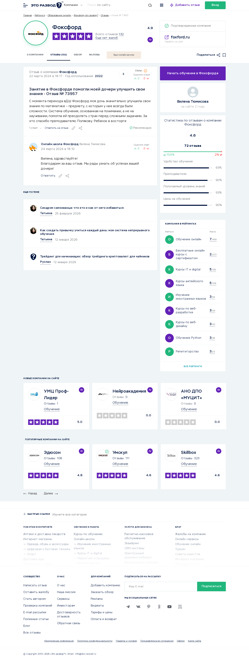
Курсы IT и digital (188, 269)
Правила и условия (126, 641)
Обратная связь (68, 623)
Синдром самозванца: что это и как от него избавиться (82, 208)
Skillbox (188, 453)
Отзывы (49, 403)
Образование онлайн (59, 16)
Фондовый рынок (187, 564)
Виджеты (97, 605)
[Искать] (121, 5)
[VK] (138, 607)
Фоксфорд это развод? (86, 16)
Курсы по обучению (88, 534)
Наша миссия (66, 592)
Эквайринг (131, 543)
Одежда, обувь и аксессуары (48, 544)
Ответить (48, 175)
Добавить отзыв (187, 5)
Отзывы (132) (58, 55)
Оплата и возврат (104, 619)
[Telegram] (127, 607)
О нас (61, 585)
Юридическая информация (59, 641)
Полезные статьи (36, 619)
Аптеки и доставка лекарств (44, 534)
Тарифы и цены (102, 612)
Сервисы (63, 599)
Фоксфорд (68, 72)
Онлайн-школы (84, 539)
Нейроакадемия (129, 391)
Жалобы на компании (190, 534)
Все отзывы (32, 632)
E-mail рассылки (34, 612)
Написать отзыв (35, 585)
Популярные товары (38, 564)
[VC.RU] (179, 607)
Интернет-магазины (37, 539)
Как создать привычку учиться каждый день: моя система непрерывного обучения (95, 232)
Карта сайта (194, 641)
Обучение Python (188, 338)
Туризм (180, 549)
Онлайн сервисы (187, 539)
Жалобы (94, 55)
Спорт (31, 554)
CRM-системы (134, 548)
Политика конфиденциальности (95, 641)
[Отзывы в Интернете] (46, 5)
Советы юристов (187, 554)
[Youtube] (169, 607)
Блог (26, 626)
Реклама (97, 599)
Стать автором (34, 599)
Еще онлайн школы (124, 55)
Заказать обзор (102, 592)
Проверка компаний (37, 605)
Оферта (181, 641)
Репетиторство (187, 351)
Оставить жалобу (36, 592)
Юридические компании (141, 562)
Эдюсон (52, 453)
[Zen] (159, 607)
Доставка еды (33, 559)
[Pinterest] (148, 607)
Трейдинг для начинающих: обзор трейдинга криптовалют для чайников (95, 256)
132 (121, 34)
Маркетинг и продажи (93, 558)
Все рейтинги (193, 367)
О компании (35, 55)
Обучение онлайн (188, 239)
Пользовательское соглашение (157, 641)
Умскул (120, 453)
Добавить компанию (105, 585)
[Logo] (35, 33)
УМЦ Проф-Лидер (56, 394)
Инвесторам (66, 605)
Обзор (78, 55)
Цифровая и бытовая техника (48, 549)
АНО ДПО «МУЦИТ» (191, 394)
